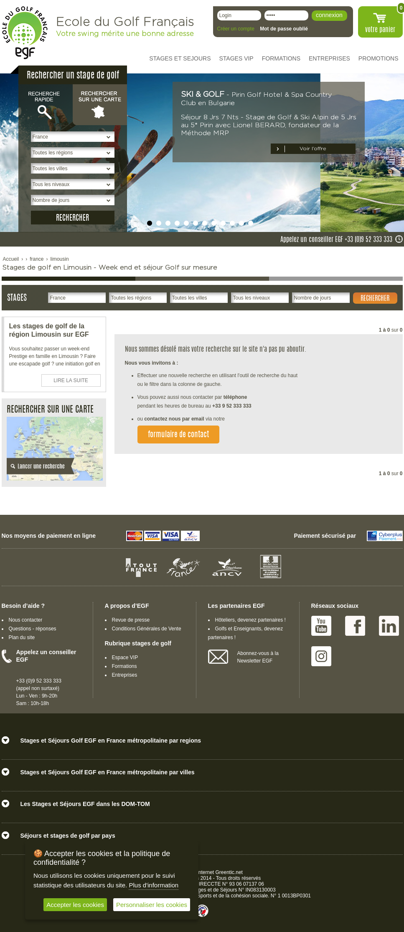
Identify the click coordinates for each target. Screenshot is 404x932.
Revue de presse (131, 620)
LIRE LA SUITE (70, 380)
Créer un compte (235, 29)
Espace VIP (125, 657)
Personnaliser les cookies (151, 904)
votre (380, 30)
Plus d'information (153, 885)
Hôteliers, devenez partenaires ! (250, 620)
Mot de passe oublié (284, 29)
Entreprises (124, 675)
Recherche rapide (45, 104)
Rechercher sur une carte (100, 104)
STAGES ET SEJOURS (180, 58)
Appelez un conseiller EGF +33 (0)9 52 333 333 (336, 240)
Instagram (321, 656)
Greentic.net (229, 872)
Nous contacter (26, 620)
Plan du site (22, 637)
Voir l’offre (313, 148)
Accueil (11, 259)
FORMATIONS (281, 58)
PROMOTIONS (378, 58)
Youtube (321, 626)
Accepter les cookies (75, 904)
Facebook (355, 626)
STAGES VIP (236, 58)
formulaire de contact (178, 435)
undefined (149, 223)
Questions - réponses (32, 629)
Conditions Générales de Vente (146, 629)
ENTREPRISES (329, 58)
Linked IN (389, 626)
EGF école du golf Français (25, 32)
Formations (124, 666)
